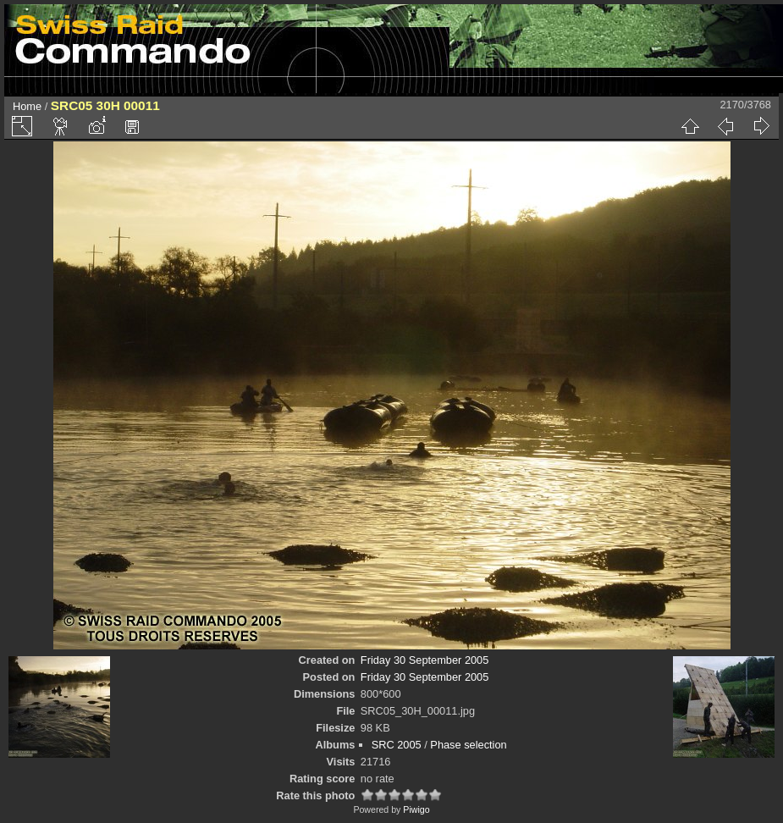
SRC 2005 (397, 744)
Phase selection (468, 744)
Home (27, 106)
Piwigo (416, 809)
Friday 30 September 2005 (425, 660)
